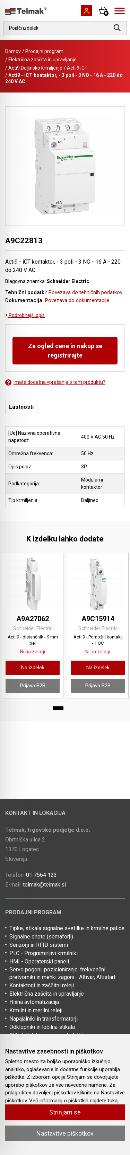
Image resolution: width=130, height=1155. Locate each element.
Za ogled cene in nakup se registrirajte (65, 350)
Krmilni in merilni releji (35, 1010)
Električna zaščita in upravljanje (42, 59)
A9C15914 (97, 619)
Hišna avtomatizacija (34, 1002)
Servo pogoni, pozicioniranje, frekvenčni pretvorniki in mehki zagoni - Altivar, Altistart (62, 973)
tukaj (113, 1100)
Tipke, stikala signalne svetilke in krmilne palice (66, 928)
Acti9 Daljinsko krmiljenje (35, 68)
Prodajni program (44, 51)
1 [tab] (58, 708)
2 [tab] (72, 708)
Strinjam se (65, 1112)
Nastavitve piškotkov (65, 1133)
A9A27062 (32, 619)
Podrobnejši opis (25, 315)
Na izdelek (32, 667)
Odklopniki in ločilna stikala (42, 1027)
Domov (13, 51)
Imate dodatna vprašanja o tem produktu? (55, 382)
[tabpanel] (32, 625)
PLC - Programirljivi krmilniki (43, 953)
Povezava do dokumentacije (77, 300)
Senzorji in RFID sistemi (38, 945)
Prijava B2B (32, 685)
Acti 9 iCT (77, 68)
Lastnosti (21, 407)
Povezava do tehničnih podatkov (85, 292)
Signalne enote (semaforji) (41, 936)
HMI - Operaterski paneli (39, 961)
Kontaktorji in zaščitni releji (41, 985)
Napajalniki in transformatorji (43, 1018)
